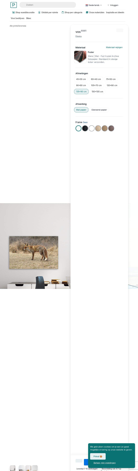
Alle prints (14, 26)
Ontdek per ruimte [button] (47, 12)
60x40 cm (96, 79)
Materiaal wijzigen (114, 47)
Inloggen (112, 5)
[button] (115, 13)
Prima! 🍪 (98, 456)
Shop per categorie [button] (71, 12)
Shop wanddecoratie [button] (23, 12)
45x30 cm (81, 79)
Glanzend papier (99, 110)
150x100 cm (97, 91)
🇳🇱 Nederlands (93, 5)
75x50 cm (111, 79)
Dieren (20, 26)
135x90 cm (81, 91)
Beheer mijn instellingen (105, 463)
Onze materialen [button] (94, 12)
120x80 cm (112, 85)
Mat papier (81, 110)
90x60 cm (81, 85)
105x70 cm (96, 85)
